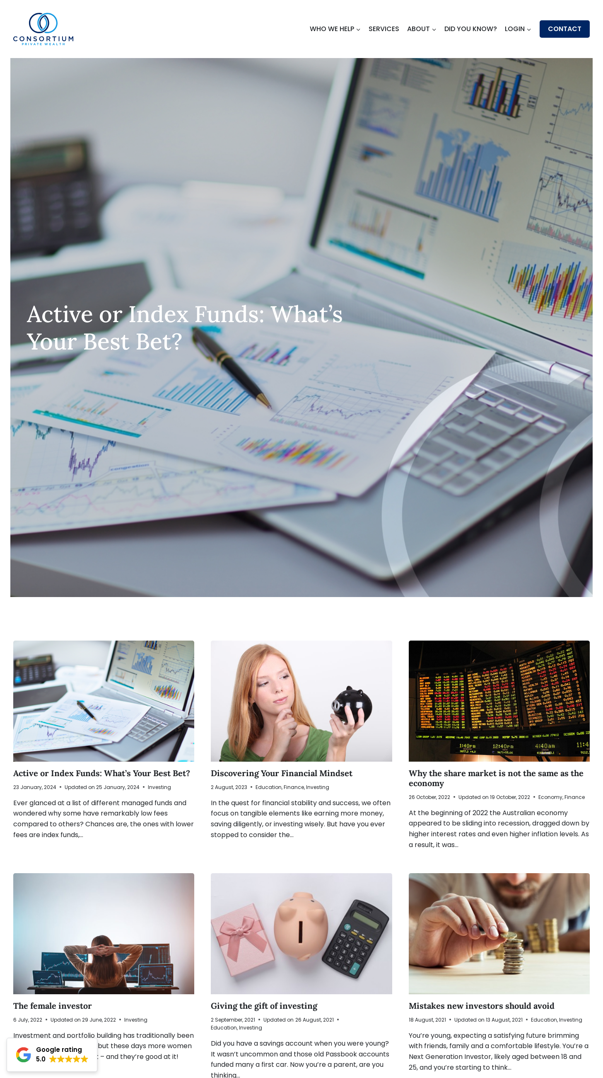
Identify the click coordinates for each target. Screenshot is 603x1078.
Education (269, 787)
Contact (564, 29)
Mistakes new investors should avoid (482, 1005)
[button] (52, 1055)
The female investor (52, 1005)
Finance (294, 787)
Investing (159, 787)
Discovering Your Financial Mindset (281, 773)
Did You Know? (470, 29)
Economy (550, 797)
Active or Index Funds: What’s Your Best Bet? (102, 773)
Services (384, 29)
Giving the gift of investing (264, 1005)
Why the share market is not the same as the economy (496, 778)
